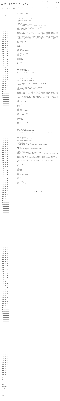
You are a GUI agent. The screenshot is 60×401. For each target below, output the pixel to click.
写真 (3, 377)
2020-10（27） (6, 142)
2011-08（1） (5, 360)
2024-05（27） (6, 57)
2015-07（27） (6, 267)
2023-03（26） (6, 85)
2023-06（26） (6, 79)
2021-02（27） (6, 134)
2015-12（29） (6, 257)
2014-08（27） (6, 289)
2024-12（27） (6, 43)
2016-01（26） (6, 255)
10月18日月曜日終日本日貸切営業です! (25, 130)
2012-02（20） (6, 348)
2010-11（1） (5, 374)
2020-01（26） (6, 160)
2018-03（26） (6, 204)
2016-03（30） (6, 251)
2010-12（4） (5, 372)
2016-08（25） (6, 241)
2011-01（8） (5, 370)
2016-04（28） (6, 249)
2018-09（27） (6, 192)
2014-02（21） (6, 301)
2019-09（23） (6, 168)
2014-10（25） (6, 285)
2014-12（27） (6, 281)
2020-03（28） (6, 156)
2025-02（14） (6, 39)
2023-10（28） (6, 71)
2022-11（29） (6, 93)
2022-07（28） (6, 101)
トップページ (4, 13)
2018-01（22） (6, 208)
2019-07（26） (6, 172)
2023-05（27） (6, 81)
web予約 (3, 388)
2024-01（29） (6, 65)
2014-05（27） (6, 295)
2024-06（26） (6, 55)
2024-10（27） (6, 47)
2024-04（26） (6, 59)
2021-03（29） (6, 132)
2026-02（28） (6, 21)
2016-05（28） (6, 247)
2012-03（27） (6, 346)
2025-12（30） (6, 25)
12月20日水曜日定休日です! (23, 70)
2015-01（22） (6, 279)
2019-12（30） (6, 162)
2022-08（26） (6, 99)
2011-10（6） (5, 356)
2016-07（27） (6, 243)
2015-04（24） (6, 273)
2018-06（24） (6, 198)
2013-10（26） (6, 309)
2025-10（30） (6, 29)
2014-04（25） (6, 297)
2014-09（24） (6, 287)
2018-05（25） (6, 200)
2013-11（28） (6, 307)
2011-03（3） (5, 366)
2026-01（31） (6, 23)
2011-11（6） (5, 354)
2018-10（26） (6, 190)
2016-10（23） (6, 237)
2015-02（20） (6, 277)
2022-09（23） (6, 97)
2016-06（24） (6, 245)
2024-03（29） (6, 61)
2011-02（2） (5, 368)
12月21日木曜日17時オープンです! (25, 18)
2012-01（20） (6, 350)
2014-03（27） (6, 299)
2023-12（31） (6, 67)
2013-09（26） (6, 311)
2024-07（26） (6, 53)
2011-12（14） (6, 352)
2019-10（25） (6, 166)
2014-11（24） (6, 283)
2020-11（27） (6, 140)
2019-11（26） (6, 164)
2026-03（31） (6, 19)
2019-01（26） (6, 184)
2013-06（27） (6, 317)
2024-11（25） (6, 45)
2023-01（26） (6, 89)
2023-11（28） (6, 69)
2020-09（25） (6, 144)
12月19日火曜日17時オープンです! (25, 78)
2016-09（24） (6, 239)
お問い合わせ (4, 386)
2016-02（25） (6, 253)
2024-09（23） (6, 49)
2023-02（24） (6, 87)
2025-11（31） (6, 27)
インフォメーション (5, 15)
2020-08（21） (6, 146)
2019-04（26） (6, 178)
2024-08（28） (6, 51)
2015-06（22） (6, 269)
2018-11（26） (6, 188)
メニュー (3, 379)
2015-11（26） (6, 259)
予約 (3, 395)
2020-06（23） (6, 150)
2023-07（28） (6, 77)
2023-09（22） (6, 73)
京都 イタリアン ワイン (15, 3)
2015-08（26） (6, 265)
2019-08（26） (6, 170)
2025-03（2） (5, 37)
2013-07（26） (6, 315)
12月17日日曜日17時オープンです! (25, 138)
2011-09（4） (5, 358)
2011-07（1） (5, 362)
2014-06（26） (6, 293)
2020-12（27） (6, 138)
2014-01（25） (6, 303)
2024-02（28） (6, 63)
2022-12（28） (6, 91)
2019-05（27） (6, 176)
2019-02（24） (6, 182)
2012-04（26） (6, 344)
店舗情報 (3, 384)
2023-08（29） (6, 75)
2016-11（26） (6, 235)
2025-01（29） (6, 41)
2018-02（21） (6, 206)
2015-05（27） (6, 271)
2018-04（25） (6, 202)
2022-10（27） (6, 95)
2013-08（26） (6, 313)
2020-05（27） (6, 152)
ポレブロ (3, 393)
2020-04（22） (6, 154)
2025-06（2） (5, 33)
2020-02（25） (6, 158)
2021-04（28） (6, 130)
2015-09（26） (6, 263)
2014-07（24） (6, 291)
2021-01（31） (6, 136)
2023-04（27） (6, 83)
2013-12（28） (6, 305)
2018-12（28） (6, 186)
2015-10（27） (6, 261)
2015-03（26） (6, 275)
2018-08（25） (6, 194)
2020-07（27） (6, 148)
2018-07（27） (6, 196)
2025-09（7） (5, 31)
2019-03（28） (6, 180)
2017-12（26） (6, 210)
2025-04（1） (5, 35)
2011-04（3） (5, 364)
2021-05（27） (6, 128)
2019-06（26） (6, 174)
